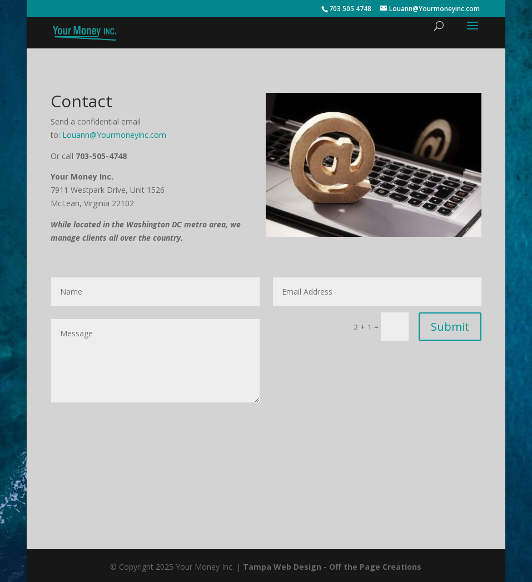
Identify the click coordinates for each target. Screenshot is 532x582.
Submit (450, 326)
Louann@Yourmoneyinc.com (114, 135)
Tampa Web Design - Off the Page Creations (332, 566)
